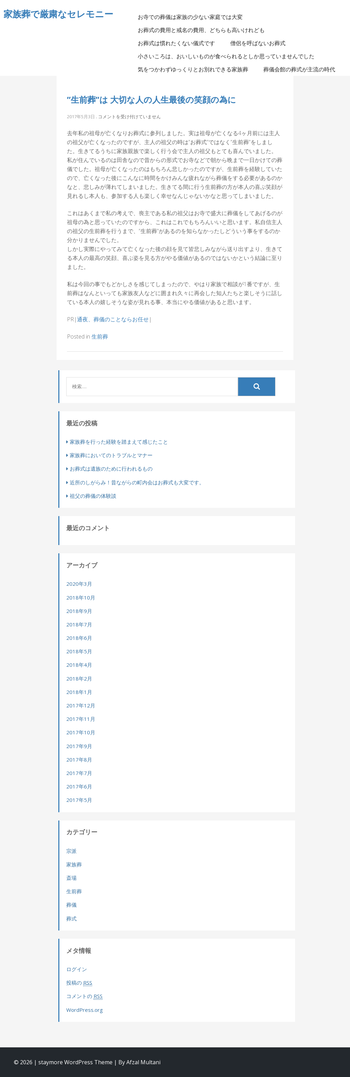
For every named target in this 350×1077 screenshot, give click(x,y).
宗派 (71, 850)
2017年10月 (80, 732)
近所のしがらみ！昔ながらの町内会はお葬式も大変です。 (137, 482)
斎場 (71, 877)
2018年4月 (79, 664)
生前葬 (99, 336)
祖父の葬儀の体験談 (93, 495)
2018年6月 (79, 637)
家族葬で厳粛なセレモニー (58, 14)
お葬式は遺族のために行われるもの (111, 468)
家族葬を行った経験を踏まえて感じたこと (119, 441)
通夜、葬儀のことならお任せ (113, 319)
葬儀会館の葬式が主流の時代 (299, 69)
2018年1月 (79, 691)
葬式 (71, 918)
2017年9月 (79, 746)
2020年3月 (79, 583)
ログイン (76, 969)
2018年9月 (79, 610)
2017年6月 (79, 786)
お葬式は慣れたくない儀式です (176, 43)
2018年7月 (79, 624)
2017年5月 (79, 799)
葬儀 (71, 904)
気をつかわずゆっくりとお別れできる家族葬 (193, 69)
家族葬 (74, 864)
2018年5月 (79, 651)
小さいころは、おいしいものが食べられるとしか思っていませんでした (226, 56)
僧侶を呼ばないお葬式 (257, 43)
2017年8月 (79, 759)
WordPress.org (84, 1009)
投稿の (79, 982)
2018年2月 (79, 678)
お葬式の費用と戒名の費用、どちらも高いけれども (201, 30)
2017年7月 (79, 772)
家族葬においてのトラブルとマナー (111, 455)
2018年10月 (80, 597)
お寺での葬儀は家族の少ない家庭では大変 (190, 17)
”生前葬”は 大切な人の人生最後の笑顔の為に (151, 99)
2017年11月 (80, 718)
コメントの (84, 996)
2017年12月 (80, 705)
